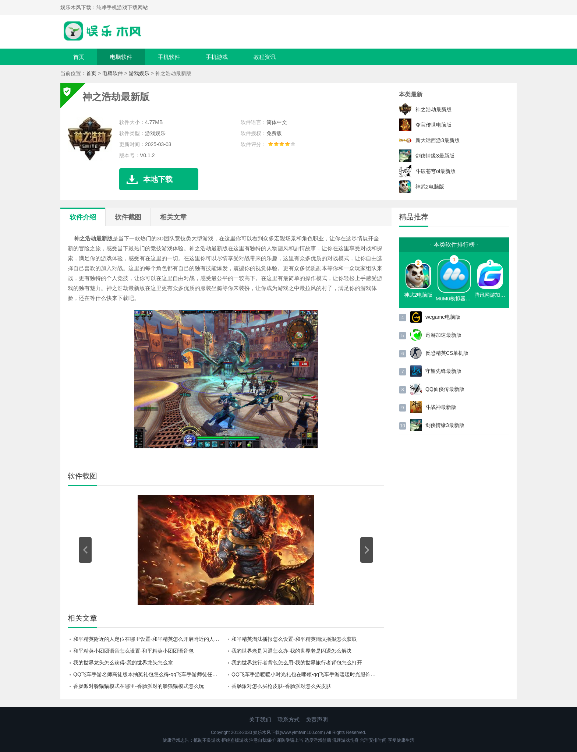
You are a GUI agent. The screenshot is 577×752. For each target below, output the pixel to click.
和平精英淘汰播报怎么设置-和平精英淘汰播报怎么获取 (294, 639)
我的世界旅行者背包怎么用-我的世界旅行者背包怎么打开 (296, 662)
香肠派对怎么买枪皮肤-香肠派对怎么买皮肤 (281, 686)
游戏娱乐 (139, 73)
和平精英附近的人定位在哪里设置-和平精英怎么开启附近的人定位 (148, 639)
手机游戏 (217, 57)
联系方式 (288, 719)
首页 (78, 57)
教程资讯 (265, 57)
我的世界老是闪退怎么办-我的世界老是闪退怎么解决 (291, 651)
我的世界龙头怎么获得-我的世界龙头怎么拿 (123, 662)
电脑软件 (121, 57)
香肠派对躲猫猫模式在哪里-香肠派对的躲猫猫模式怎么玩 (138, 686)
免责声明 (317, 719)
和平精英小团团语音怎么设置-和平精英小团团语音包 (133, 651)
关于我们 (260, 719)
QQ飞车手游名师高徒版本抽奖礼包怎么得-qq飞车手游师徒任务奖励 (149, 674)
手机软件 (169, 57)
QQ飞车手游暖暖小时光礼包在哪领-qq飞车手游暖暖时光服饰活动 (306, 674)
